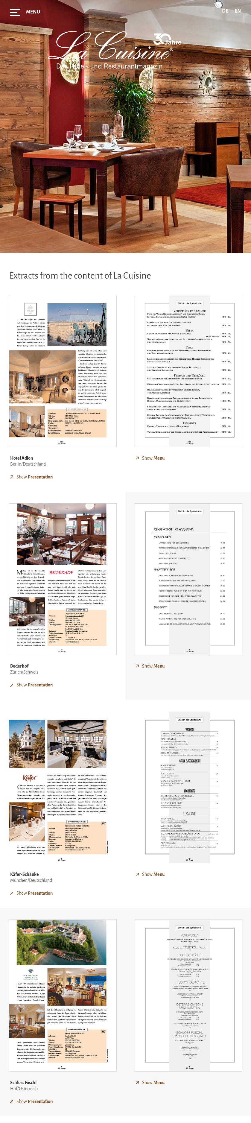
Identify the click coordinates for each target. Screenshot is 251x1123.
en (238, 11)
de (225, 11)
